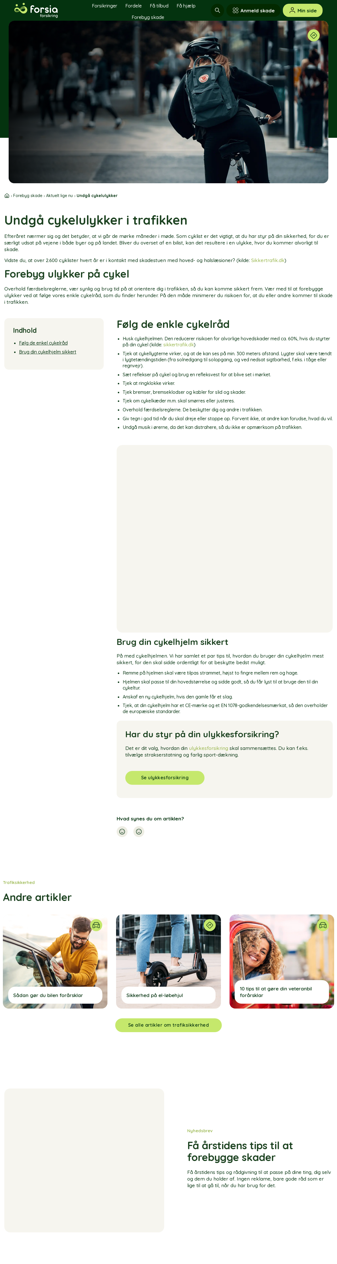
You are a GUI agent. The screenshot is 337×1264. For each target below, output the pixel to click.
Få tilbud (159, 6)
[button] (122, 832)
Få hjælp (186, 6)
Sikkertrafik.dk (268, 260)
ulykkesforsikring (208, 748)
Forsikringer (104, 6)
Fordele (133, 6)
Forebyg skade (148, 17)
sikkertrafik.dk (178, 344)
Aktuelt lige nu (59, 195)
